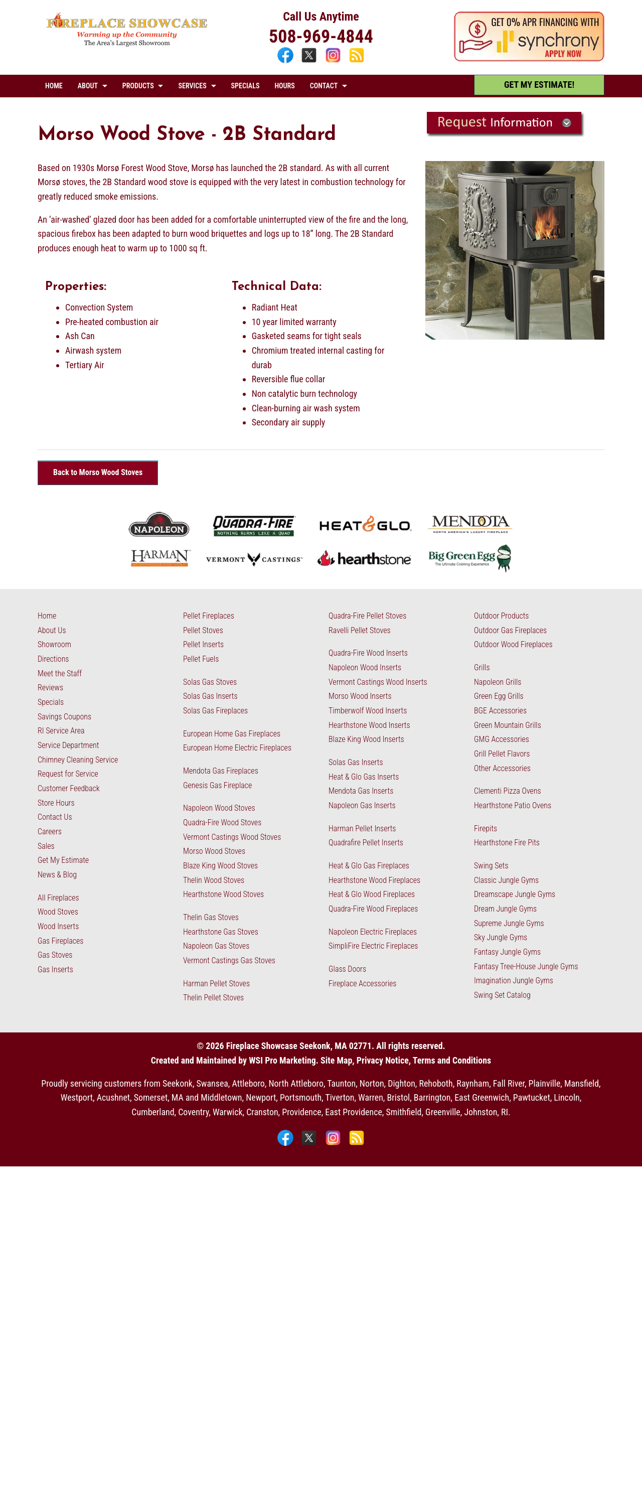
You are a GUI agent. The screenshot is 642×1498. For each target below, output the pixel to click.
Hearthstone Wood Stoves (223, 894)
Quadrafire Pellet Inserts (366, 842)
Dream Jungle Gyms (505, 909)
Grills (482, 667)
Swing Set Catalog (502, 995)
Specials (51, 702)
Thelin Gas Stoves (211, 917)
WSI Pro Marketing (282, 1060)
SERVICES (192, 86)
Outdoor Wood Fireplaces (513, 644)
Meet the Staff (60, 673)
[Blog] (356, 61)
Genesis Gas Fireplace (217, 785)
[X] (310, 61)
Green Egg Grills (499, 696)
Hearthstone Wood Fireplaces (374, 880)
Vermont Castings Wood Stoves (232, 837)
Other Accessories (502, 768)
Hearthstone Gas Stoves (220, 932)
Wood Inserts (58, 926)
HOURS (284, 86)
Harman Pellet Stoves (216, 983)
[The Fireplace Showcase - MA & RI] (127, 44)
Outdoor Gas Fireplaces (510, 630)
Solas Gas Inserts (210, 696)
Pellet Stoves (203, 630)
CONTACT (324, 86)
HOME (54, 86)
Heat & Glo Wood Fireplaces (372, 894)
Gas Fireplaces (60, 941)
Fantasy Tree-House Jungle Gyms (526, 966)
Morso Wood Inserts (360, 696)
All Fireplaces (58, 898)
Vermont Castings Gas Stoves (229, 960)
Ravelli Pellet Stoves (360, 630)
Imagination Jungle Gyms (513, 980)
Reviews (50, 687)
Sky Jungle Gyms (500, 937)
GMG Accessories (501, 739)
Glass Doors (347, 969)
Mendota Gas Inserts (361, 791)
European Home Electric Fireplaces (237, 748)
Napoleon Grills (497, 682)
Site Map (336, 1060)
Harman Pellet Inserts (362, 828)
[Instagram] (334, 61)
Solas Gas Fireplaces (215, 710)
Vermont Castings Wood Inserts (378, 682)
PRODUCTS (138, 86)
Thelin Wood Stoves (213, 880)
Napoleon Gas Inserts (362, 805)
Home (47, 616)
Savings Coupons (64, 716)
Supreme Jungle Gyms (509, 923)
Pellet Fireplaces (208, 616)
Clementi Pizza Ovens (507, 791)
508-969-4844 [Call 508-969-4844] (321, 36)
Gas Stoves (55, 955)
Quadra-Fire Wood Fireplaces (373, 909)
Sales (46, 846)
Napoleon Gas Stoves (216, 946)
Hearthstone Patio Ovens (512, 805)
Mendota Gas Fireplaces (220, 771)
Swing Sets (491, 865)
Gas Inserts (55, 969)
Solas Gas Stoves (210, 682)
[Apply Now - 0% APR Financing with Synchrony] (529, 58)
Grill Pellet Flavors (502, 754)
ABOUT (88, 86)
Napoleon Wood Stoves (219, 808)
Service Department (68, 745)
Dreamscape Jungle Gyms (514, 894)
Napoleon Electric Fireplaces (373, 932)
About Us (52, 630)
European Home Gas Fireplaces (231, 733)
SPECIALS (245, 86)
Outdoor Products (501, 616)
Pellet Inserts (203, 644)
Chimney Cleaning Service (78, 760)
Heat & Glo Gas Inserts (364, 777)
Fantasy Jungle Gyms (507, 952)
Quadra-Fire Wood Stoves (222, 822)
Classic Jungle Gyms (506, 880)
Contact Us (55, 817)
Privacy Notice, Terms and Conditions (424, 1060)
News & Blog (57, 874)
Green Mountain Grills (507, 725)
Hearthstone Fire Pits (507, 842)
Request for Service (68, 774)
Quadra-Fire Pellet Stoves (367, 616)
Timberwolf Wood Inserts (368, 710)
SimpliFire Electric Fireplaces (373, 946)
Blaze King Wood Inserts (366, 739)
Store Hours (56, 803)
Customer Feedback (69, 788)
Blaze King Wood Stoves (220, 865)
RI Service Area (61, 730)
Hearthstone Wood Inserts (369, 725)
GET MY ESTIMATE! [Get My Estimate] (539, 84)
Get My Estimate (63, 860)
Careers (50, 831)
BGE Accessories (500, 710)
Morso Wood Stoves (214, 851)
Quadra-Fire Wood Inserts (368, 653)
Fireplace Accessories (363, 983)
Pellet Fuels (201, 659)
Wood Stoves (58, 912)
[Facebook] (286, 61)
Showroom (54, 644)
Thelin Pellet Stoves (213, 997)
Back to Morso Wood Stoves (97, 472)
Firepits (485, 828)
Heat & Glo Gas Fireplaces (369, 865)
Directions (53, 659)
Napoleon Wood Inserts (365, 667)
